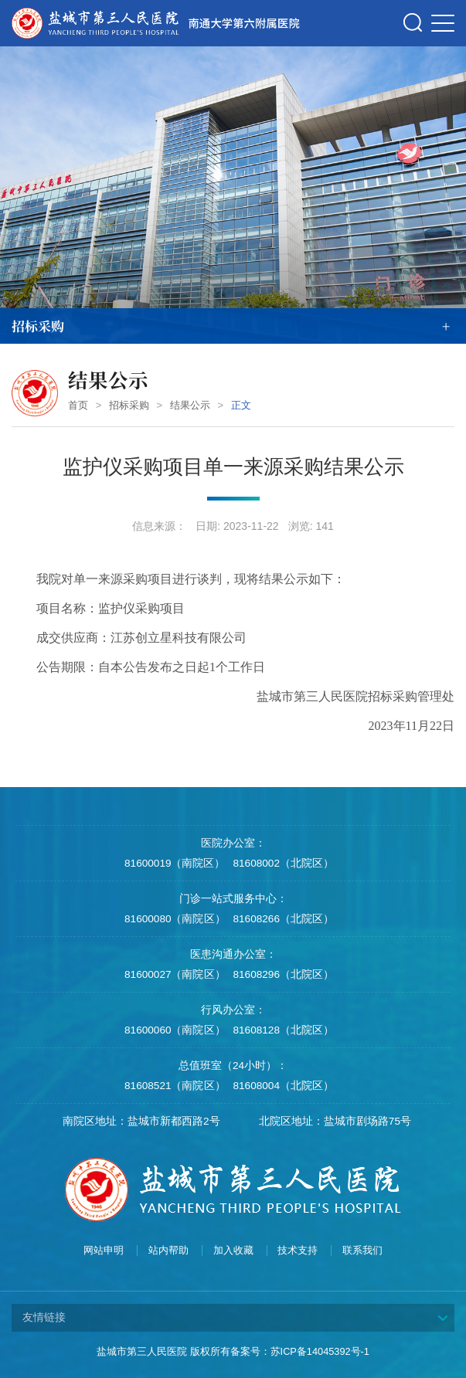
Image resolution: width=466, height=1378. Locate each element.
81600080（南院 (163, 919)
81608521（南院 (163, 1085)
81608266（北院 (272, 919)
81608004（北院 (272, 1085)
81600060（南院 (163, 1030)
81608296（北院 (272, 974)
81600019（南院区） (174, 863)
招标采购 (129, 405)
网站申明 (103, 1250)
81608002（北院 (272, 863)
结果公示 (190, 405)
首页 (78, 405)
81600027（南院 (163, 974)
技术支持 (297, 1250)
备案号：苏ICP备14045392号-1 (299, 1351)
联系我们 (362, 1250)
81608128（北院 (272, 1030)
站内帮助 (168, 1250)
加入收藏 (233, 1250)
